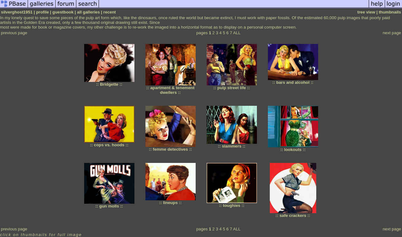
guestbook (62, 12)
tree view (366, 12)
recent (109, 12)
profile (42, 12)
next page (392, 32)
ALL (237, 32)
